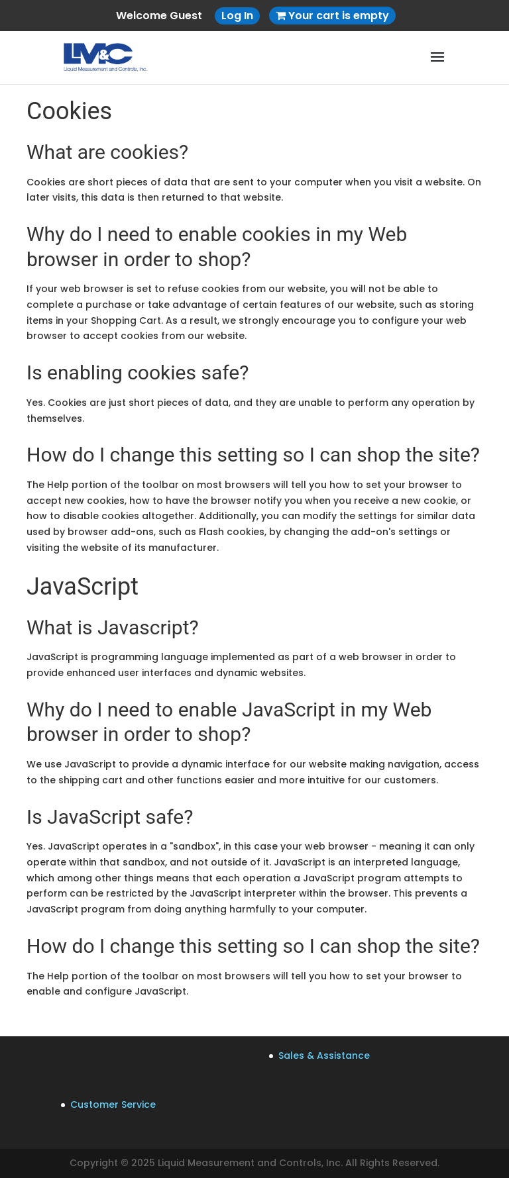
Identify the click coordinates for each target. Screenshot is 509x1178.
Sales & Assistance (324, 1055)
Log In (237, 15)
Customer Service (113, 1104)
